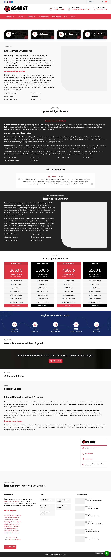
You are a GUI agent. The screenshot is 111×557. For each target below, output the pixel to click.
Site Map (63, 554)
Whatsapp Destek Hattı (15, 539)
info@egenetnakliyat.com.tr (81, 9)
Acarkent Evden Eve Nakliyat (12, 526)
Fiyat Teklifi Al (16, 305)
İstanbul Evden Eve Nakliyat (11, 501)
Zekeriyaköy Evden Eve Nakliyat (12, 515)
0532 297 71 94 (13, 537)
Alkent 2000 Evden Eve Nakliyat (94, 523)
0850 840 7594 (89, 453)
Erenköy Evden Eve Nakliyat (92, 508)
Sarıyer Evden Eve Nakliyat (11, 533)
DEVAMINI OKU (10, 547)
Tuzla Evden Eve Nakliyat (11, 519)
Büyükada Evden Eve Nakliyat (93, 501)
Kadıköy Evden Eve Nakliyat (11, 524)
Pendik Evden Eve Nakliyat (92, 516)
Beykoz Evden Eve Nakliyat (11, 531)
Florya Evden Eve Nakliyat (92, 531)
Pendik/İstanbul (59, 9)
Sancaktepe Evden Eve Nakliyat (12, 522)
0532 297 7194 (102, 9)
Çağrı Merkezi (55, 361)
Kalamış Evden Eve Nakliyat (92, 539)
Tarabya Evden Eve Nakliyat (11, 517)
